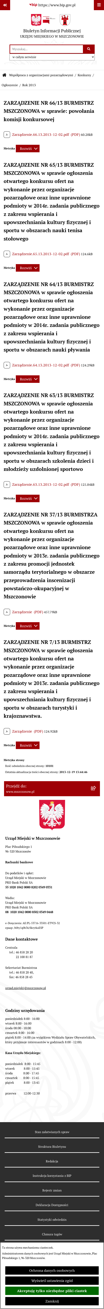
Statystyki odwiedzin (52, 1220)
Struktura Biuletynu (52, 1147)
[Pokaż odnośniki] (5, 5)
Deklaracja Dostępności (52, 1205)
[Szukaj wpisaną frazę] (89, 49)
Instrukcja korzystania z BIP (52, 1176)
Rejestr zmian (52, 1190)
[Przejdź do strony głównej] (52, 27)
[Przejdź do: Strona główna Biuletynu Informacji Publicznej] (4, 75)
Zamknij (52, 1301)
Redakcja (52, 1161)
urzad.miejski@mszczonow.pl (25, 988)
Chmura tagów (52, 1234)
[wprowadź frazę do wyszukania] (47, 49)
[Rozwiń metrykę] (28, 148)
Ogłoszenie (10, 85)
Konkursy (84, 75)
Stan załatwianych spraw (52, 1132)
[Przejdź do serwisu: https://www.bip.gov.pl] (52, 5)
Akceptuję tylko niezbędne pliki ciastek (52, 1290)
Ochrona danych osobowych (52, 1270)
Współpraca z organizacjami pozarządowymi (41, 75)
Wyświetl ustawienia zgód (52, 1280)
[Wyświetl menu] (99, 5)
